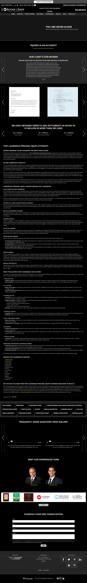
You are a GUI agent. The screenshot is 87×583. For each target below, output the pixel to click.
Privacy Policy (46, 570)
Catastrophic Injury (35, 405)
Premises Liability (66, 409)
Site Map (40, 570)
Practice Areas (29, 14)
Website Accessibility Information (74, 5)
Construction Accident (9, 409)
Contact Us (72, 14)
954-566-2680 (16, 559)
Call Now (49, 11)
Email (13, 524)
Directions (43, 561)
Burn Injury (20, 405)
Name (13, 519)
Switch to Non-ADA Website (44, 1)
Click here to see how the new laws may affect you (43, 48)
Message (14, 533)
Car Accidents (6, 405)
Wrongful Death (77, 413)
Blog (64, 14)
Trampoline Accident (42, 413)
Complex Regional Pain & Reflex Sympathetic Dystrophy (64, 405)
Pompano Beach (9, 359)
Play (43, 505)
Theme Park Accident (24, 413)
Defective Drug (26, 409)
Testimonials (50, 14)
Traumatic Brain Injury (60, 413)
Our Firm (20, 14)
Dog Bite (37, 409)
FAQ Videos (40, 14)
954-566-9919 (80, 10)
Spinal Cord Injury (8, 413)
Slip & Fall (79, 409)
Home (13, 14)
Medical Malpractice (50, 409)
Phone (14, 528)
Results (58, 14)
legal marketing (43, 578)
